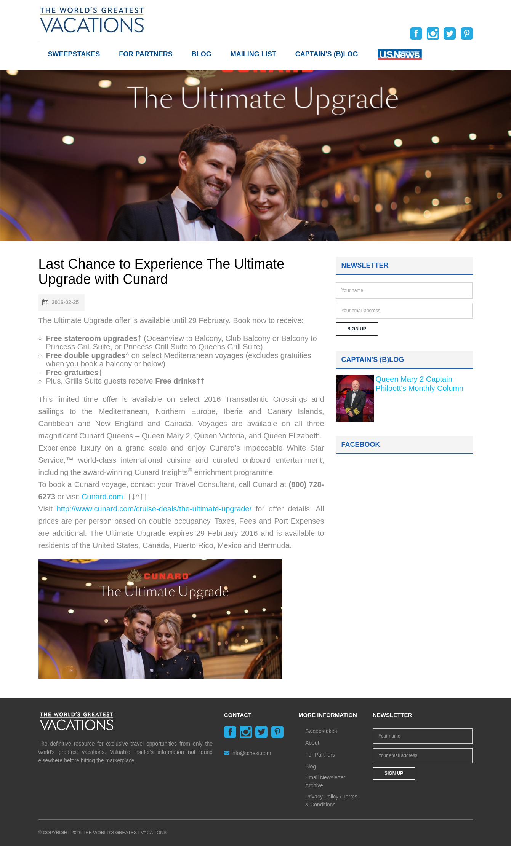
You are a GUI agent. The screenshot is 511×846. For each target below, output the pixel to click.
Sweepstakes (74, 54)
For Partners (146, 54)
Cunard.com (102, 496)
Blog (201, 54)
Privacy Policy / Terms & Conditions (331, 800)
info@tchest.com (247, 753)
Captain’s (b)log (326, 54)
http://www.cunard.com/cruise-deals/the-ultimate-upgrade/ (154, 509)
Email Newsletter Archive (325, 781)
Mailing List (253, 54)
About (312, 743)
